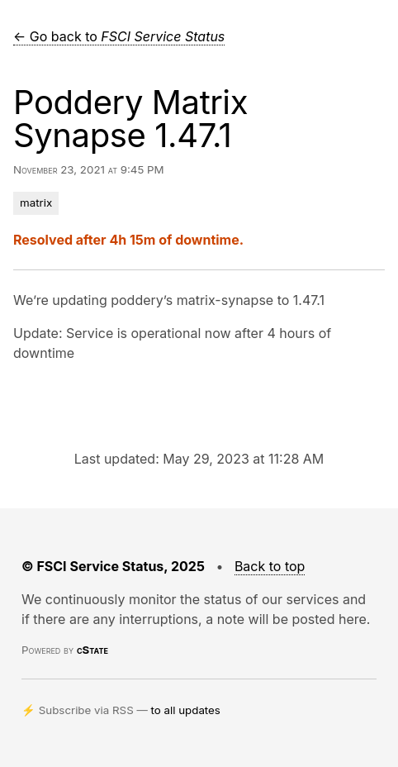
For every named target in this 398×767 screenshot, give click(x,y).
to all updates (185, 710)
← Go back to (119, 36)
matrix (36, 202)
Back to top (270, 566)
